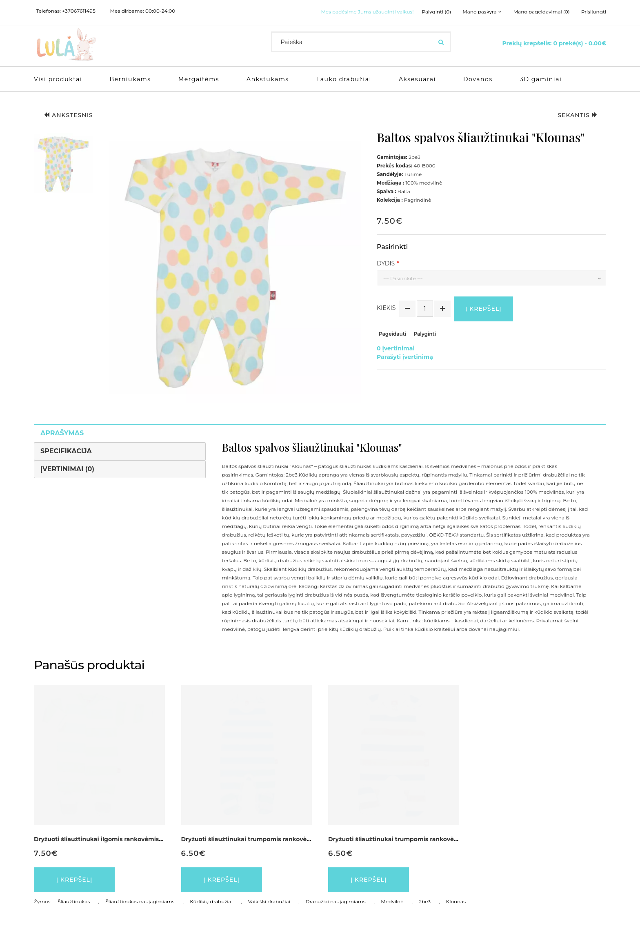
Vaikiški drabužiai (269, 901)
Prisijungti (593, 12)
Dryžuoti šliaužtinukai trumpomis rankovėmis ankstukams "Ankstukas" (434, 839)
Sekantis (578, 115)
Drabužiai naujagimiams (336, 901)
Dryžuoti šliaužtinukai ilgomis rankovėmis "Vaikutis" (111, 839)
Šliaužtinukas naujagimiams (139, 901)
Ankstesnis (68, 115)
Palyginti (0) (436, 12)
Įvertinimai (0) (67, 469)
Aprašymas (62, 433)
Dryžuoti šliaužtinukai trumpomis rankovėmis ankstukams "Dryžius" (283, 839)
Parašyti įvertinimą (405, 357)
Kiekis (386, 308)
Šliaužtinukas (74, 901)
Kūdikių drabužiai (211, 901)
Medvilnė (392, 901)
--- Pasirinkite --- (403, 278)
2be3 (425, 901)
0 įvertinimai (396, 348)
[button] (63, 164)
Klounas (456, 901)
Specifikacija (66, 451)
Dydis (386, 263)
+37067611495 (79, 11)
